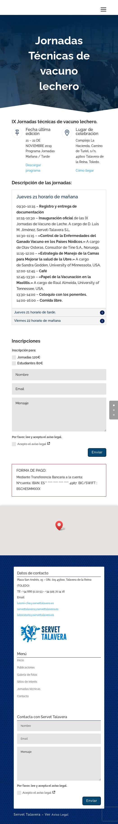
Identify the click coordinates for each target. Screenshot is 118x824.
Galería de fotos (27, 674)
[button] (60, 525)
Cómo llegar (85, 170)
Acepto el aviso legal (31, 444)
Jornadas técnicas (28, 689)
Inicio (20, 660)
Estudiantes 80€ (27, 363)
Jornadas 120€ (26, 357)
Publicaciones (26, 667)
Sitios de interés (27, 681)
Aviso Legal (60, 814)
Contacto (23, 696)
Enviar (97, 452)
